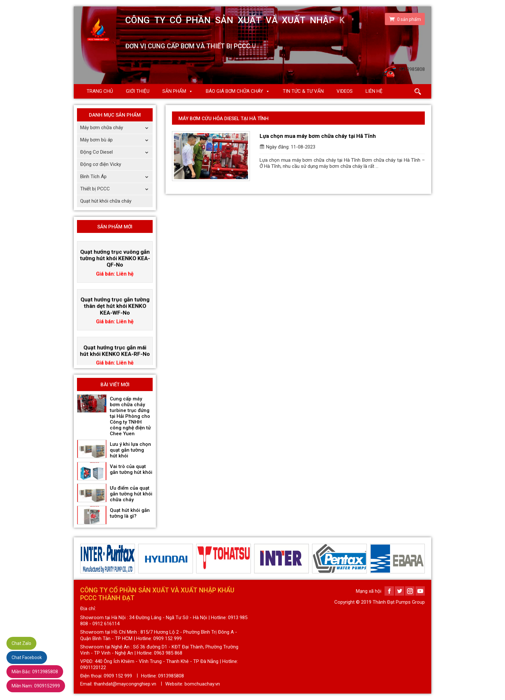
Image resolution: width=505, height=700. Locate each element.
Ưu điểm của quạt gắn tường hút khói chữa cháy (131, 494)
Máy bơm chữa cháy (116, 128)
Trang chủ (100, 91)
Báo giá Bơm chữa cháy (234, 91)
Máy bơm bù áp (116, 140)
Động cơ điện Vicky (100, 164)
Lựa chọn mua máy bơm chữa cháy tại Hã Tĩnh (318, 136)
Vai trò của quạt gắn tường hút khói (131, 469)
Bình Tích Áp (116, 177)
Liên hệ (374, 91)
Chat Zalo (21, 643)
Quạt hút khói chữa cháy (105, 201)
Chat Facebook (27, 657)
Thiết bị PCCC (116, 189)
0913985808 (35, 671)
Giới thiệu (137, 91)
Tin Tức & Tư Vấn (303, 91)
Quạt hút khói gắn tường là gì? (130, 513)
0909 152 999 (118, 676)
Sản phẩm (174, 91)
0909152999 (36, 685)
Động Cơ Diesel (116, 152)
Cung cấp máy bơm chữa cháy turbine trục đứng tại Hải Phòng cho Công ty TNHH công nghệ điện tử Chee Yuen (130, 416)
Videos (345, 91)
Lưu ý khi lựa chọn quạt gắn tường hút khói (130, 450)
